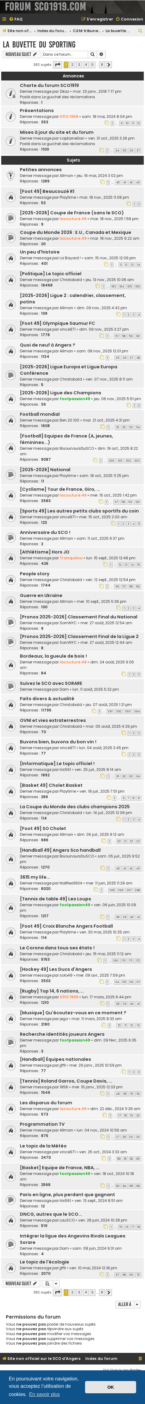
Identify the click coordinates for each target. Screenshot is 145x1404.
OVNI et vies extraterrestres (53, 720)
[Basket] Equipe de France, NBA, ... (59, 1168)
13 (132, 265)
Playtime (68, 197)
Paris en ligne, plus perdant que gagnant (67, 1195)
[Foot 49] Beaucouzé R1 (47, 191)
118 (123, 502)
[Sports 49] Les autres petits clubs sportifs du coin (79, 511)
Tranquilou (71, 558)
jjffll (63, 1065)
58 (123, 336)
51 (117, 427)
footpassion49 (75, 398)
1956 (64, 1087)
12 (138, 123)
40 (118, 182)
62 (124, 776)
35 (124, 150)
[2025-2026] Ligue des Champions (60, 393)
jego (64, 1018)
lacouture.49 (73, 218)
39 (125, 917)
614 (121, 286)
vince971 (68, 329)
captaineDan (72, 138)
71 (125, 1025)
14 (138, 265)
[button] (57, 65)
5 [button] (92, 64)
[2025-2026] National (45, 470)
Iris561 (65, 769)
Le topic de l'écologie (44, 1262)
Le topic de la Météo (43, 1146)
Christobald (71, 279)
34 (117, 150)
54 (138, 427)
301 (120, 461)
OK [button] (110, 1387)
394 (137, 711)
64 (138, 776)
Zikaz (64, 91)
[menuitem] (15, 19)
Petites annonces (41, 170)
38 (138, 358)
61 (117, 776)
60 (138, 336)
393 (128, 711)
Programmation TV (42, 1124)
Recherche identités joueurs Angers (62, 1034)
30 (138, 1137)
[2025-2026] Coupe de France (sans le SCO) (72, 213)
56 (117, 586)
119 (130, 502)
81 (125, 1159)
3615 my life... (35, 877)
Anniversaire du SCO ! (45, 532)
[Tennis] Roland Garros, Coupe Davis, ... (66, 1081)
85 (131, 1186)
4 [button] (86, 64)
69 (131, 1275)
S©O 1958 (69, 116)
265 (112, 890)
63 (131, 776)
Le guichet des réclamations (68, 96)
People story (35, 574)
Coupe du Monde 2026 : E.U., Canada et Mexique (75, 232)
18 (125, 1115)
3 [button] (79, 64)
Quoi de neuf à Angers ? (47, 345)
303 (137, 461)
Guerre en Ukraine (41, 595)
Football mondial (40, 414)
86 (138, 1186)
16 (126, 1227)
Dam (64, 689)
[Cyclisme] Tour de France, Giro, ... (60, 489)
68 (124, 1275)
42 (131, 182)
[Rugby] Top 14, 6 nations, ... (52, 991)
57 (117, 336)
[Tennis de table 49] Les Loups (55, 899)
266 (120, 890)
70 (119, 1025)
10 (127, 123)
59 (131, 336)
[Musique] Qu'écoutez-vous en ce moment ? (73, 1013)
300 (111, 461)
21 (125, 841)
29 (131, 1137)
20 (119, 841)
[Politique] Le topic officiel (50, 274)
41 (124, 182)
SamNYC (68, 622)
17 (119, 1115)
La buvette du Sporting (39, 44)
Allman (66, 175)
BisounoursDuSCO (77, 448)
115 (124, 982)
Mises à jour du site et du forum (57, 132)
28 (124, 1137)
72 (131, 1025)
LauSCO (67, 1220)
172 (138, 961)
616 (137, 286)
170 (123, 961)
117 (116, 502)
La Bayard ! (70, 258)
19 (131, 1115)
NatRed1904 (71, 883)
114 (117, 982)
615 (129, 286)
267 (129, 890)
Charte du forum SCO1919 (49, 85)
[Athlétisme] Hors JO (44, 552)
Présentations (37, 110)
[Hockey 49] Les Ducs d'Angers (56, 969)
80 (119, 1159)
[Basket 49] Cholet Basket (51, 785)
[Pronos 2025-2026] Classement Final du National (78, 617)
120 (138, 502)
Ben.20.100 (69, 420)
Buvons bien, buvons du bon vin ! (58, 742)
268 (137, 890)
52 (124, 427)
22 (131, 841)
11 (133, 123)
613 (113, 286)
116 (131, 982)
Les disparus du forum (46, 1103)
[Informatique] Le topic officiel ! (57, 763)
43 (138, 182)
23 (138, 841)
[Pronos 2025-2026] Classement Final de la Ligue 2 (79, 636)
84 (124, 1186)
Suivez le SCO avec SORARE (51, 683)
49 (118, 1094)
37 (138, 150)
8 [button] (102, 64)
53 (131, 427)
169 (115, 961)
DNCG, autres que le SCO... (51, 1214)
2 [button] (72, 64)
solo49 (66, 975)
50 (125, 1094)
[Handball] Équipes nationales (55, 1059)
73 (138, 1025)
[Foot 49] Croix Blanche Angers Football (66, 926)
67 (117, 1275)
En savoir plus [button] (44, 1394)
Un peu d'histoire (40, 252)
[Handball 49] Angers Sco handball (60, 850)
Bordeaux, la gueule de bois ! (53, 656)
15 (138, 565)
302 (128, 461)
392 (118, 711)
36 (131, 150)
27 (117, 1137)
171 (130, 961)
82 (131, 1159)
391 (110, 711)
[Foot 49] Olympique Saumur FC (57, 323)
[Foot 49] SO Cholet (43, 828)
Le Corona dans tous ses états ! (57, 948)
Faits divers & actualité (47, 699)
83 (138, 1159)
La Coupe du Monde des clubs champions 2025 (75, 807)
